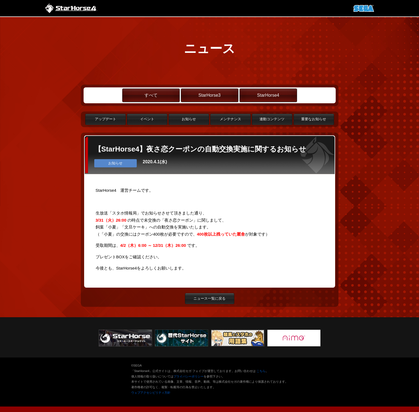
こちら (261, 371)
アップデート (105, 119)
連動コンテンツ (272, 119)
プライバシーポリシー (188, 376)
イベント (147, 119)
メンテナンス (230, 119)
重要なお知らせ (313, 119)
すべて (151, 95)
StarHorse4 (268, 95)
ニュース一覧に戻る (209, 298)
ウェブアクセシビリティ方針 (150, 392)
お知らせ (189, 119)
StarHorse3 (209, 95)
